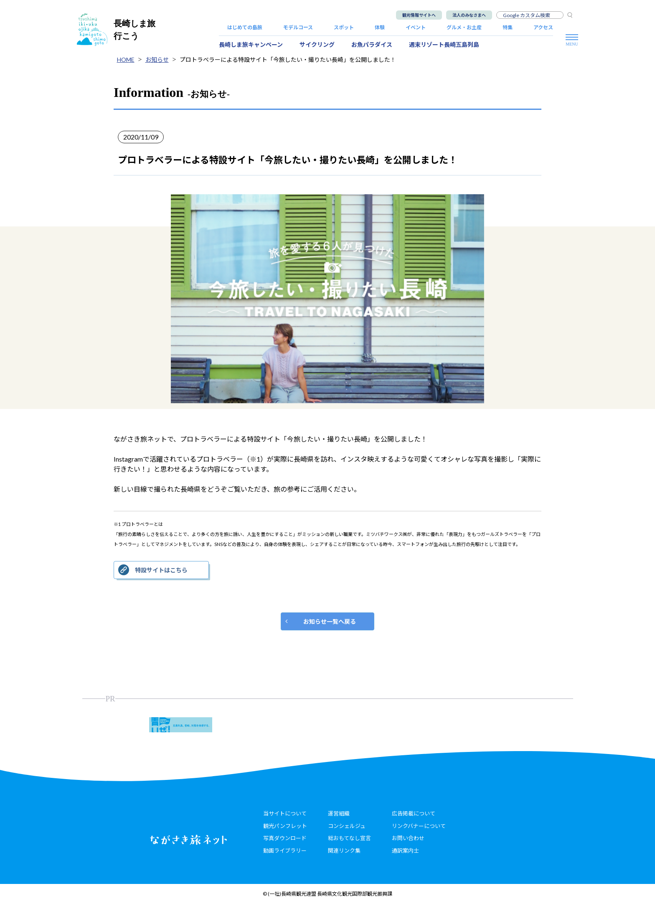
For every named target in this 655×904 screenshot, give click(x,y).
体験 (380, 27)
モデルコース (298, 27)
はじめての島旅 (244, 27)
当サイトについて (285, 813)
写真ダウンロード (285, 838)
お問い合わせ (408, 838)
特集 (508, 27)
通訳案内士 (405, 850)
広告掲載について (413, 813)
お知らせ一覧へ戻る (329, 621)
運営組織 (339, 813)
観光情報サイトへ (419, 15)
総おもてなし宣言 (349, 838)
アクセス (543, 27)
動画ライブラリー (285, 850)
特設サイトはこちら (161, 570)
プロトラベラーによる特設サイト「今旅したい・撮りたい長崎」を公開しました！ (288, 59)
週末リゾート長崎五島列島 (444, 44)
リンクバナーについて (419, 826)
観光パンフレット (285, 826)
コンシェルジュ (347, 826)
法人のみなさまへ (469, 15)
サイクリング (317, 44)
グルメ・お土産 (464, 27)
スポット (344, 27)
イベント (416, 27)
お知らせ (157, 59)
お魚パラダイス (371, 44)
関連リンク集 (344, 850)
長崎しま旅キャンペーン (251, 44)
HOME (126, 59)
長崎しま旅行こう (116, 29)
